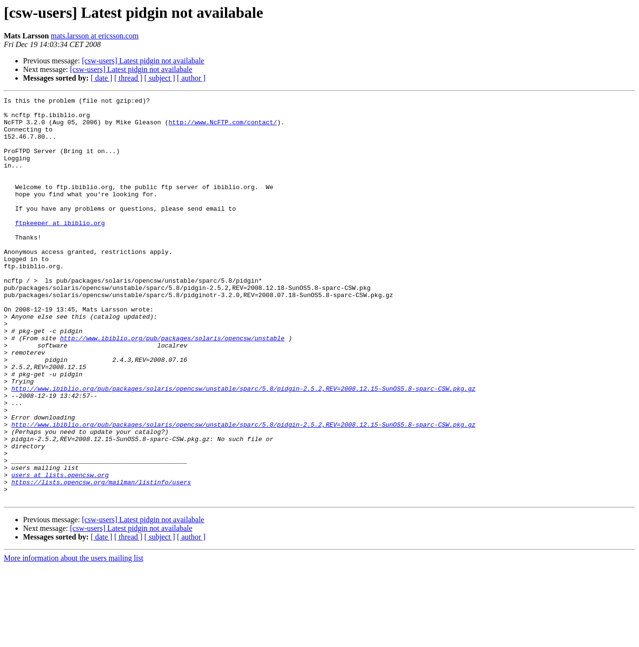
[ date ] (101, 78)
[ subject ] (159, 78)
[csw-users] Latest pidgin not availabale (143, 61)
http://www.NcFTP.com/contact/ (222, 127)
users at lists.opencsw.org (60, 551)
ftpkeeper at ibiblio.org (60, 248)
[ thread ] (128, 78)
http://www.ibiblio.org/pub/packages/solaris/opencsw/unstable (172, 387)
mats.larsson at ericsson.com (95, 36)
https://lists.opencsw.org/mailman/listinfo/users (101, 559)
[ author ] (191, 78)
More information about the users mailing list (73, 639)
